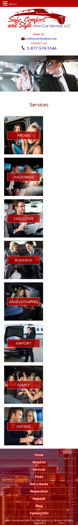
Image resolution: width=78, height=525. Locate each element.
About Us (39, 462)
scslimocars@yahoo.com (39, 38)
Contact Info (39, 513)
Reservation (39, 491)
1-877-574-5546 (41, 48)
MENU (13, 4)
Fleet (39, 476)
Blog (39, 506)
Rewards (39, 498)
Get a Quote (39, 484)
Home (39, 455)
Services (39, 469)
